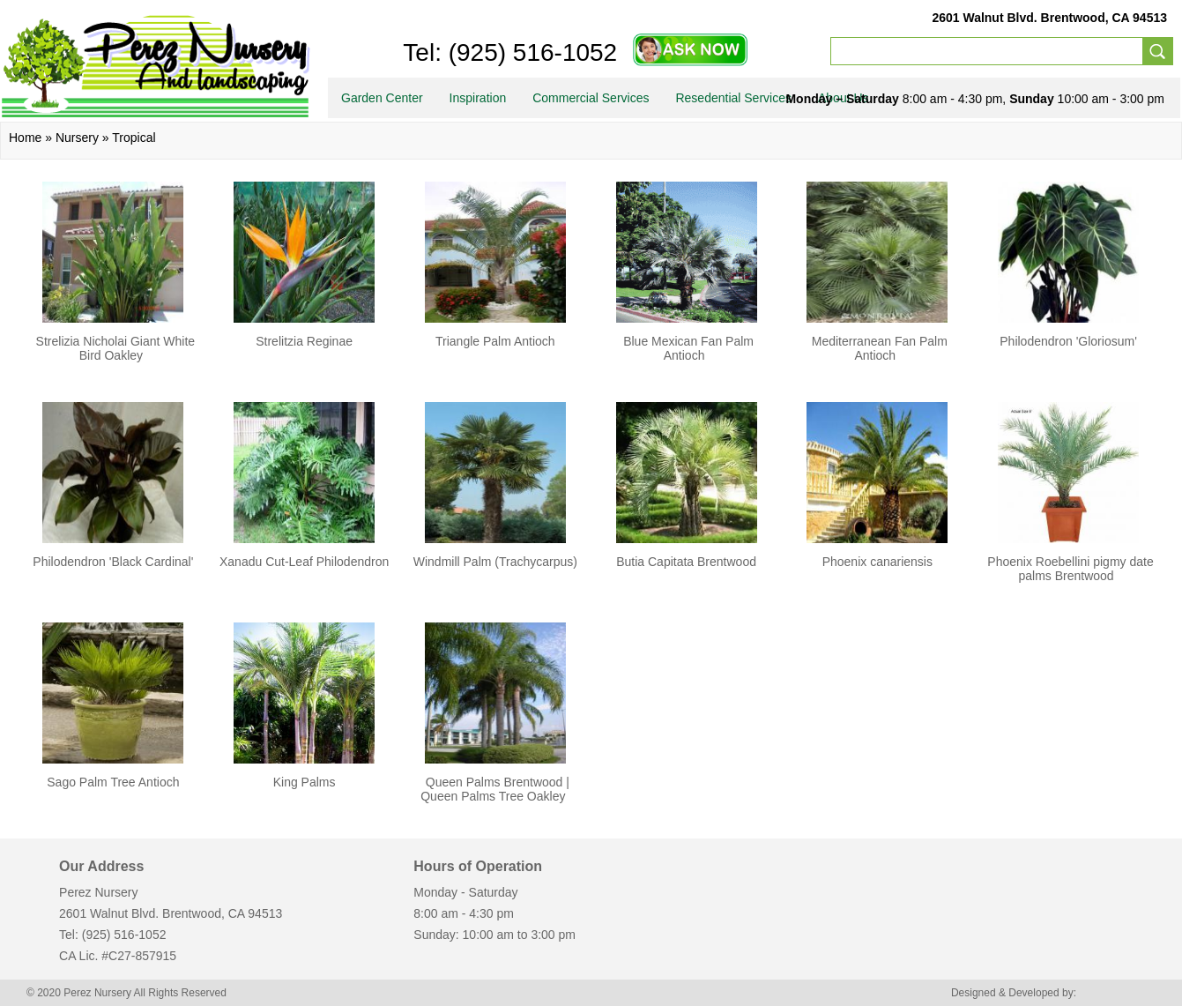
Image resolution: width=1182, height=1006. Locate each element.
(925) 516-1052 (529, 52)
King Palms (304, 782)
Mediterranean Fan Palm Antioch (880, 348)
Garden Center (382, 98)
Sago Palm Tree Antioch (113, 782)
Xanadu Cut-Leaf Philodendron (304, 562)
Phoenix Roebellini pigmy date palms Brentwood (1070, 569)
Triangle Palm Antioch (495, 341)
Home (25, 137)
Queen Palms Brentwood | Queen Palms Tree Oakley (494, 789)
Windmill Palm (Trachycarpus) (495, 562)
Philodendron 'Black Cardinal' (113, 562)
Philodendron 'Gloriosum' (1068, 341)
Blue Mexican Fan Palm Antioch (688, 348)
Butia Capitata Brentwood (686, 562)
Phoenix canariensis (877, 562)
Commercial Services (590, 98)
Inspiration (478, 98)
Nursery (77, 137)
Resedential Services (733, 98)
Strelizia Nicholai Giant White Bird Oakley (116, 348)
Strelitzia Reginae (304, 341)
